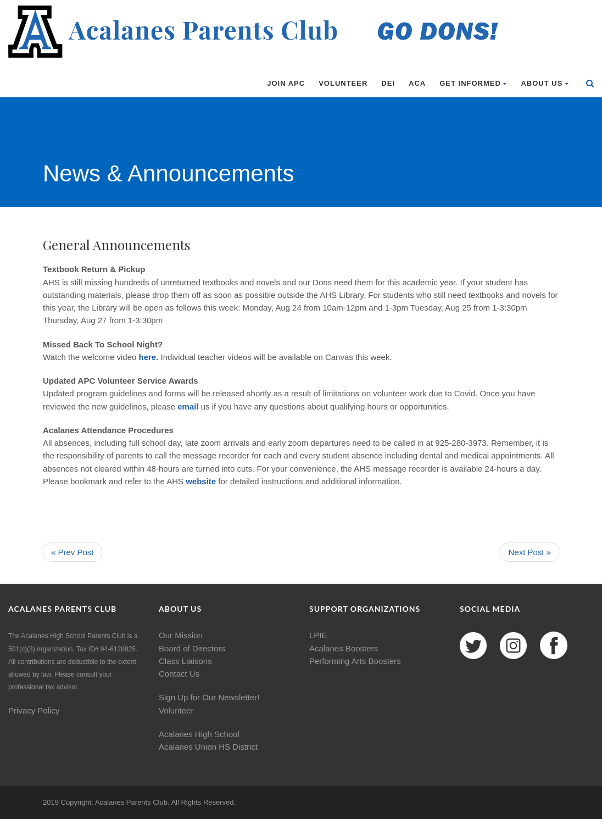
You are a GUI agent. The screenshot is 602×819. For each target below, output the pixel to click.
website (202, 481)
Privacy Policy (33, 710)
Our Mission (181, 635)
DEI (388, 83)
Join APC (286, 83)
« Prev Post (72, 552)
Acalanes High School (199, 734)
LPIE (318, 635)
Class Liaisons (185, 661)
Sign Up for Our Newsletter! (209, 697)
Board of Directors (192, 648)
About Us (545, 83)
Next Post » (529, 552)
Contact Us (179, 673)
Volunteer (343, 83)
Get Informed (473, 83)
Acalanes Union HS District (208, 746)
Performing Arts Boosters (355, 661)
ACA (417, 83)
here (148, 357)
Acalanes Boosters (343, 648)
